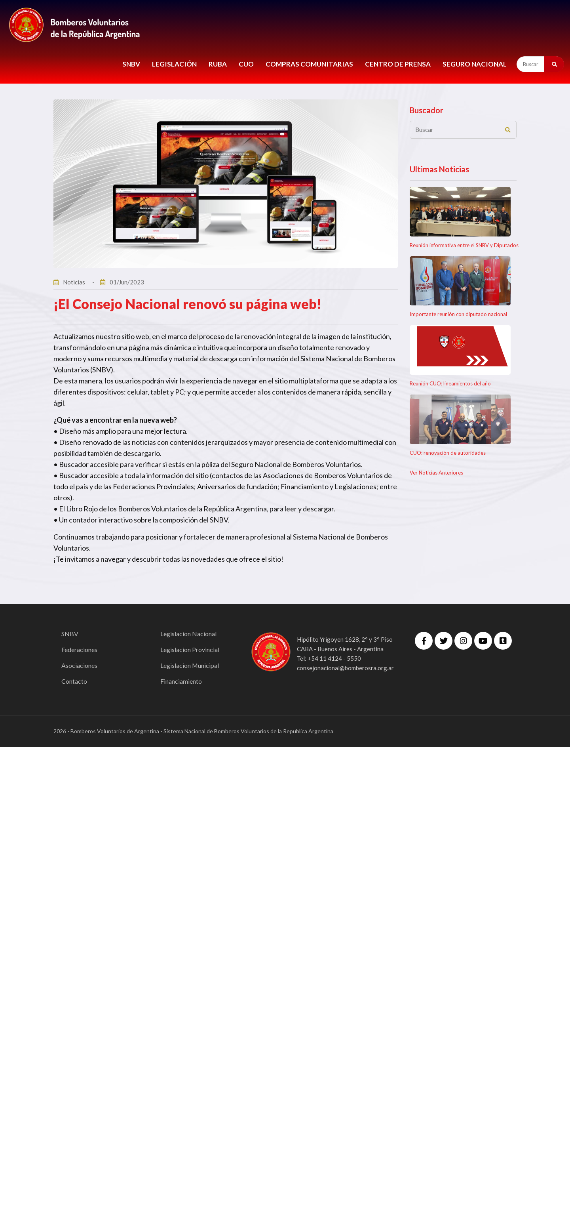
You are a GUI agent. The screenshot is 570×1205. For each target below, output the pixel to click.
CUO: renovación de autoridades (448, 453)
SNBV (131, 64)
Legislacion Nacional (188, 633)
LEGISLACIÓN (174, 64)
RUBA (218, 64)
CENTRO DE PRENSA (398, 64)
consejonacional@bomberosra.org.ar (345, 667)
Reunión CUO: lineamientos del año (450, 383)
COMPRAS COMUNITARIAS (309, 64)
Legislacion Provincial (189, 649)
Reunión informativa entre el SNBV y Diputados (464, 245)
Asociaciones (79, 665)
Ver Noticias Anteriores (436, 472)
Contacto (74, 681)
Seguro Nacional (475, 64)
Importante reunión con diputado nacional (458, 314)
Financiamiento (181, 681)
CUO (246, 64)
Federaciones (79, 649)
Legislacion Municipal (189, 665)
